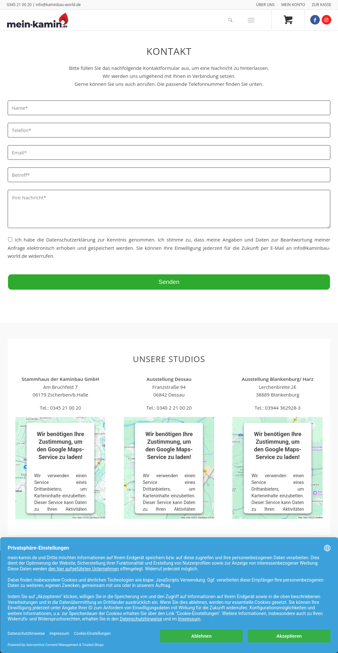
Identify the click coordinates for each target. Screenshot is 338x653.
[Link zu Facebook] (315, 20)
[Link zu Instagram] (326, 20)
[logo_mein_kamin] (37, 20)
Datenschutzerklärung (70, 239)
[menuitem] (265, 4)
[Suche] (230, 20)
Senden (169, 281)
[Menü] (251, 20)
